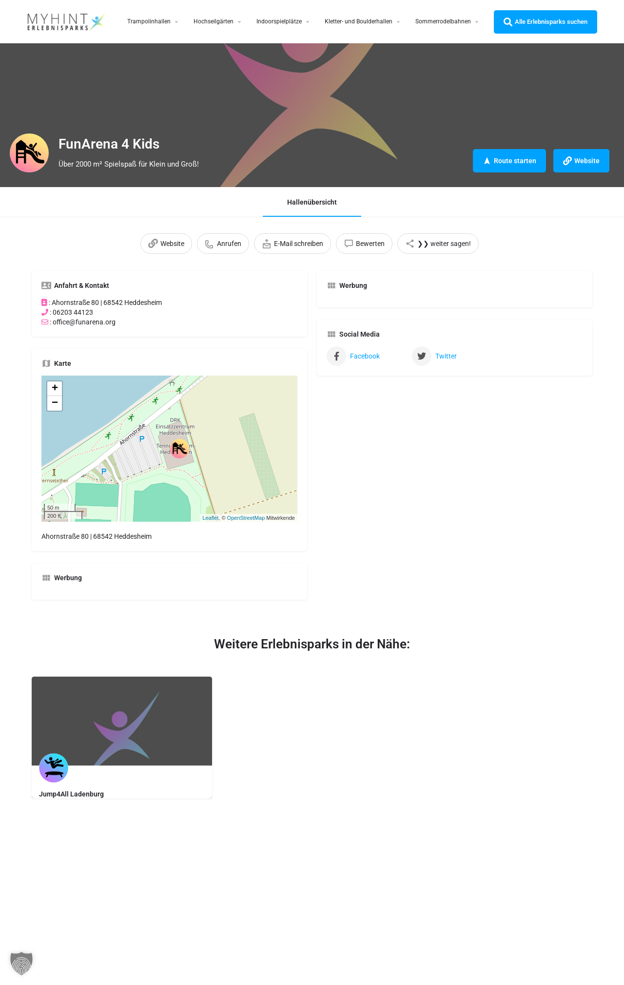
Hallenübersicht (312, 202)
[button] (21, 963)
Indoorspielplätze (279, 21)
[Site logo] (67, 21)
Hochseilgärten (214, 21)
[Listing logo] (29, 152)
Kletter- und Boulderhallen (358, 21)
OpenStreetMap (246, 518)
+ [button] (55, 388)
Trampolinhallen (149, 21)
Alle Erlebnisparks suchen (545, 22)
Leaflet (210, 518)
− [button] (55, 403)
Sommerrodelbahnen (443, 21)
